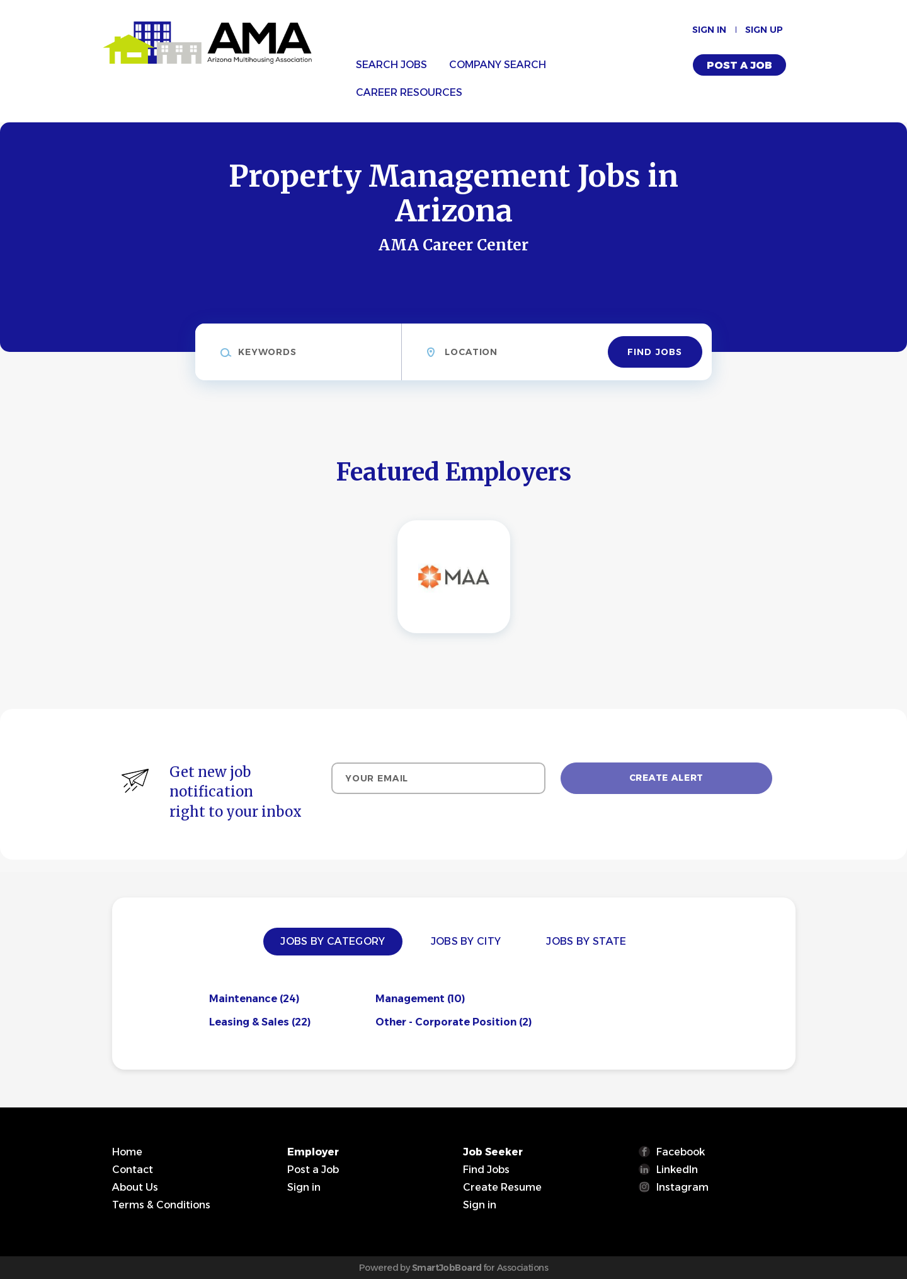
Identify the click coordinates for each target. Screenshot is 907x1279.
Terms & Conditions (161, 1205)
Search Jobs (391, 65)
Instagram (682, 1187)
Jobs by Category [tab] (332, 941)
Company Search (497, 65)
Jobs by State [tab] (586, 941)
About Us (135, 1187)
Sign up (764, 29)
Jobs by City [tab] (466, 941)
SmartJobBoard (447, 1267)
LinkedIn (677, 1170)
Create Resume (502, 1187)
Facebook (680, 1152)
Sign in (709, 29)
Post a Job (739, 65)
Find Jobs (654, 352)
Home (127, 1152)
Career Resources (409, 92)
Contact (132, 1170)
